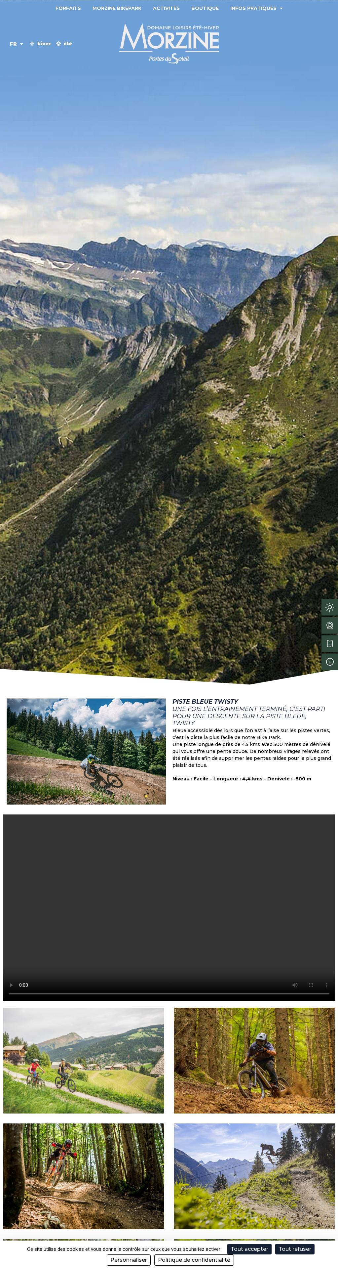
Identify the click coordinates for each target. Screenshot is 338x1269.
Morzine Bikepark (117, 8)
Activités (166, 8)
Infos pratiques (256, 8)
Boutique (205, 8)
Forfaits (68, 8)
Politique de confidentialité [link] (194, 1260)
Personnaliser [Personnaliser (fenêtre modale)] (128, 1260)
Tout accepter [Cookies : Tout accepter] (249, 1249)
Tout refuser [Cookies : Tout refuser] (295, 1249)
